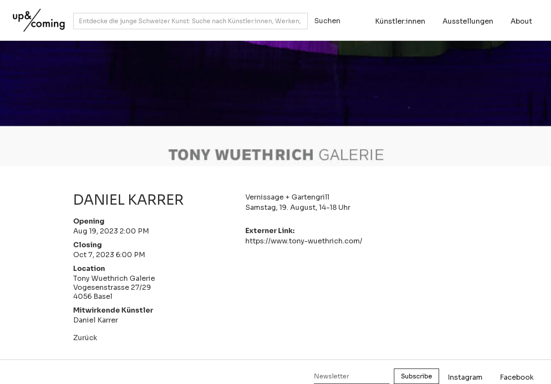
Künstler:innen (400, 21)
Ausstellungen (468, 21)
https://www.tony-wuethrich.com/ (303, 241)
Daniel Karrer (95, 320)
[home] (37, 16)
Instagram (465, 377)
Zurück (85, 337)
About (521, 21)
